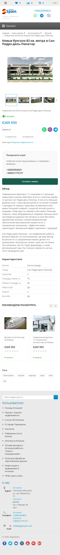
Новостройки (8, 375)
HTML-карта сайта (14, 475)
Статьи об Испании (14, 420)
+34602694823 (42, 10)
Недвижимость (26, 142)
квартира (32, 375)
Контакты (9, 429)
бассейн (21, 375)
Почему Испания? (13, 408)
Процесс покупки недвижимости (13, 414)
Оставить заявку (30, 181)
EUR (55, 3)
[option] (11, 100)
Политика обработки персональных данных (16, 460)
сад (4, 381)
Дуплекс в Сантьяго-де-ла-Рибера (14, 338)
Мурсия (15, 142)
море (42, 375)
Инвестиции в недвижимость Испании (12, 468)
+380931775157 (14, 173)
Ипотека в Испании (14, 440)
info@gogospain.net (22, 526)
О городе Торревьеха (15, 424)
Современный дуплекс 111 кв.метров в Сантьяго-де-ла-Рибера (43, 340)
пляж (51, 375)
